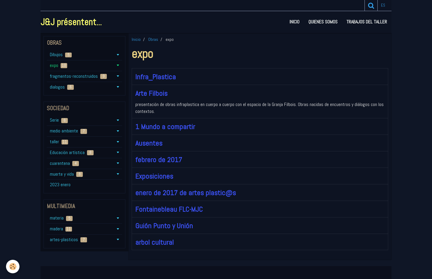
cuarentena (64, 163)
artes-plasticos (68, 239)
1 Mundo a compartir (165, 126)
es (383, 5)
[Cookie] (13, 266)
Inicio (294, 22)
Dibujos (61, 54)
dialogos (62, 87)
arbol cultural (154, 242)
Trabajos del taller (366, 22)
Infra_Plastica (155, 76)
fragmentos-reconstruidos (78, 76)
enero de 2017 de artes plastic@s (185, 192)
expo (58, 65)
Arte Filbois (151, 93)
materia (61, 218)
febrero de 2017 (158, 159)
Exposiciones (154, 176)
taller (59, 141)
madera (61, 229)
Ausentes (148, 143)
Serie (59, 120)
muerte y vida (66, 174)
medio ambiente (68, 131)
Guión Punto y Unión (164, 225)
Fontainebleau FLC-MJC (169, 209)
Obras (153, 39)
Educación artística (72, 152)
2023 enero (60, 184)
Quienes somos (323, 22)
